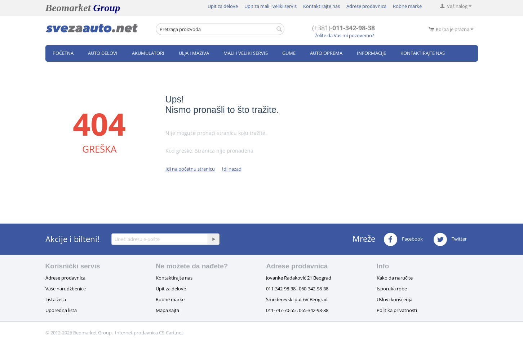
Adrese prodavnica (366, 6)
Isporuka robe (392, 288)
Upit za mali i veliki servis (270, 6)
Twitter (450, 239)
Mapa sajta (167, 310)
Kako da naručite (395, 278)
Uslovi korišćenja (394, 299)
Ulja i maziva (194, 53)
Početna (63, 53)
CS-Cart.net (171, 332)
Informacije (371, 53)
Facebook (403, 239)
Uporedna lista (61, 310)
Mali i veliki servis (245, 53)
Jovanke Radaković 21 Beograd (298, 278)
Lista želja (55, 299)
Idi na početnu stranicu (190, 169)
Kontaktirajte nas (321, 6)
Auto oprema (326, 53)
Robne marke (407, 6)
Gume (289, 53)
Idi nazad (231, 169)
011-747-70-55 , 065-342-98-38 (297, 310)
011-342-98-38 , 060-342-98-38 (297, 288)
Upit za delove (223, 6)
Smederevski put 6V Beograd (297, 299)
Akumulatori (148, 53)
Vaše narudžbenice (65, 288)
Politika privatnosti (397, 310)
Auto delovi (103, 53)
